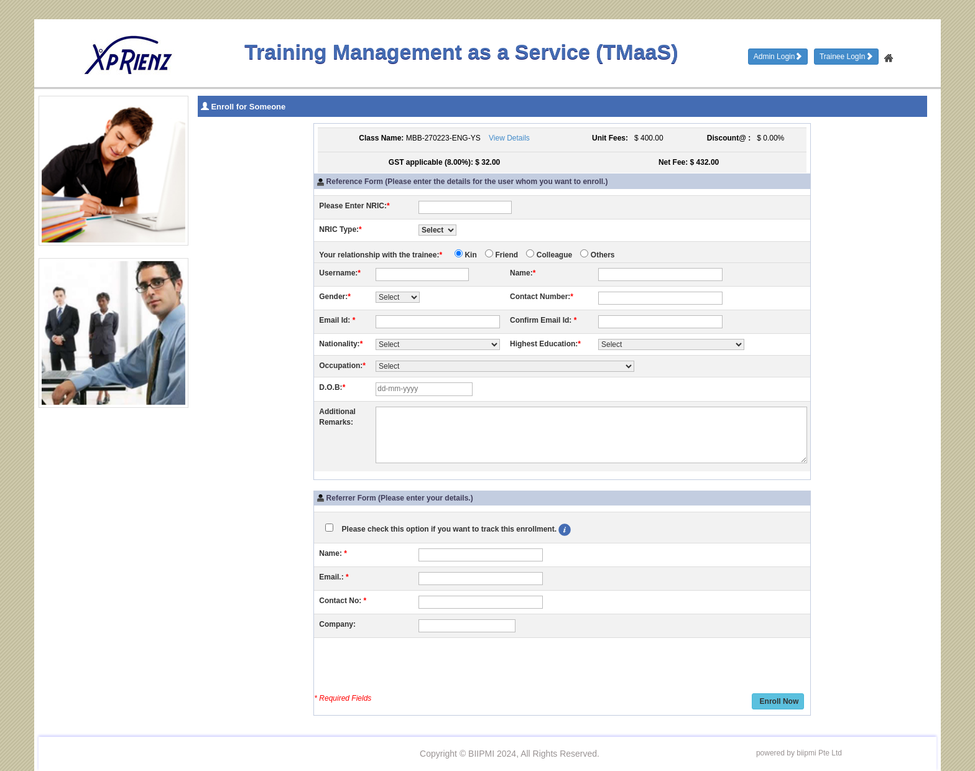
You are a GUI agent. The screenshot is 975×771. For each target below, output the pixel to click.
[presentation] (413, 667)
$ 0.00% (769, 138)
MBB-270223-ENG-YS (443, 138)
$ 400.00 (646, 138)
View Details (509, 138)
